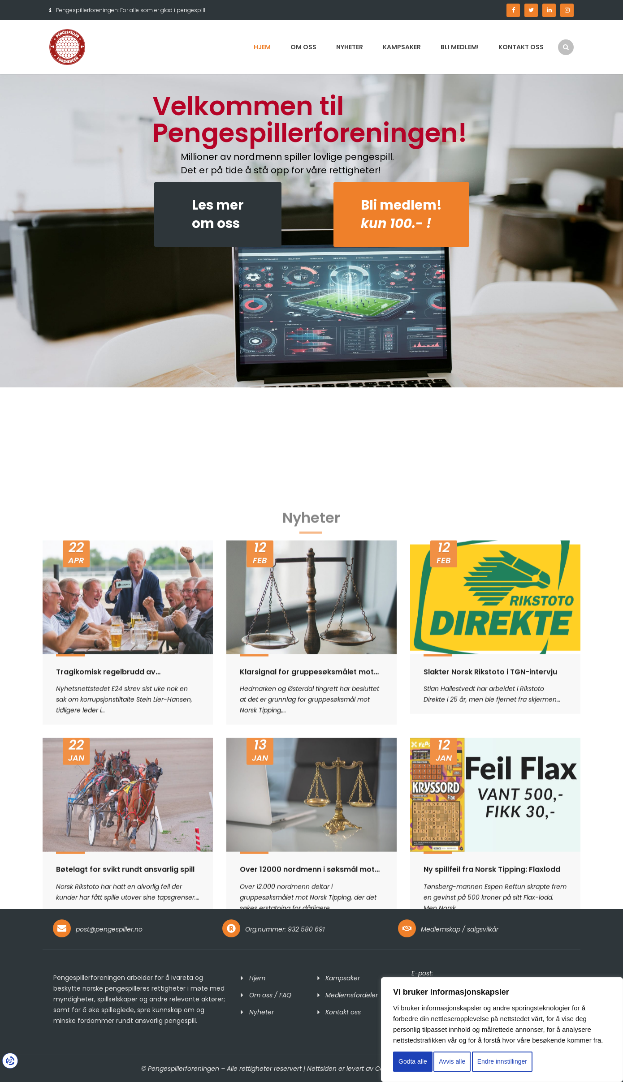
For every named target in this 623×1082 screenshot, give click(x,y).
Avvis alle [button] (452, 1061)
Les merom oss (218, 214)
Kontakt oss (521, 47)
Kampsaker (402, 47)
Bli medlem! (460, 47)
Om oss (303, 47)
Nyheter (349, 47)
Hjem (262, 47)
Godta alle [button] (412, 1061)
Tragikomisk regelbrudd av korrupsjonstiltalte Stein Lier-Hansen (123, 884)
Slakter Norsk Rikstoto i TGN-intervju (490, 884)
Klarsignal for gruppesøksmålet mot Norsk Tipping (307, 884)
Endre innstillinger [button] (502, 1061)
